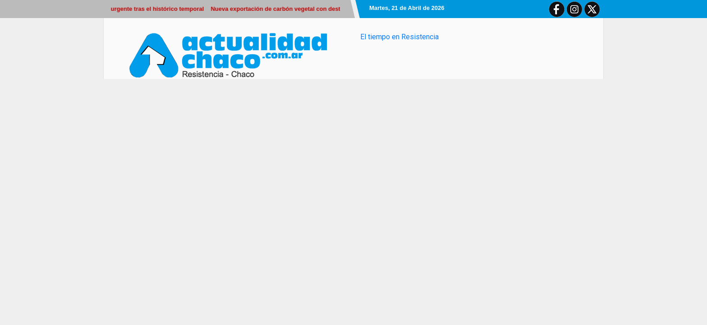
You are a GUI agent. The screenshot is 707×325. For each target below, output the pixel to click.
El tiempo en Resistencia (399, 36)
